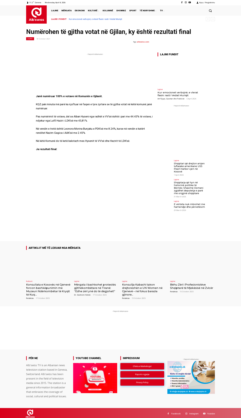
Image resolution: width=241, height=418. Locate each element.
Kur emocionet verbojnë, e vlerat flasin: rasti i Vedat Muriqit (95, 19)
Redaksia (30, 296)
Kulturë (29, 280)
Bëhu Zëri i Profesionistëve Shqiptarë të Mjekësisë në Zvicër (189, 287)
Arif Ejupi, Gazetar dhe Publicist (171, 98)
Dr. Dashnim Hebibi (82, 293)
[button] (210, 10)
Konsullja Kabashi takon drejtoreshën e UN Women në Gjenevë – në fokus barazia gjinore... (143, 288)
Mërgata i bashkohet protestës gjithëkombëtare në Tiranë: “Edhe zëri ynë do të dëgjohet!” (96, 287)
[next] (213, 19)
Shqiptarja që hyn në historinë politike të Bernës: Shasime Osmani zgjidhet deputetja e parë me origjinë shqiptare (188, 187)
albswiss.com (143, 42)
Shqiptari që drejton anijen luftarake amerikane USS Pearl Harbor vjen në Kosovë (189, 167)
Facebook (176, 412)
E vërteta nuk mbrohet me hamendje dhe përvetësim (189, 205)
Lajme (30, 38)
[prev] (208, 19)
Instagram (194, 412)
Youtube (211, 412)
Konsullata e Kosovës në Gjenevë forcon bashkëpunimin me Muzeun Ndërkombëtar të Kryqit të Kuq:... (48, 288)
